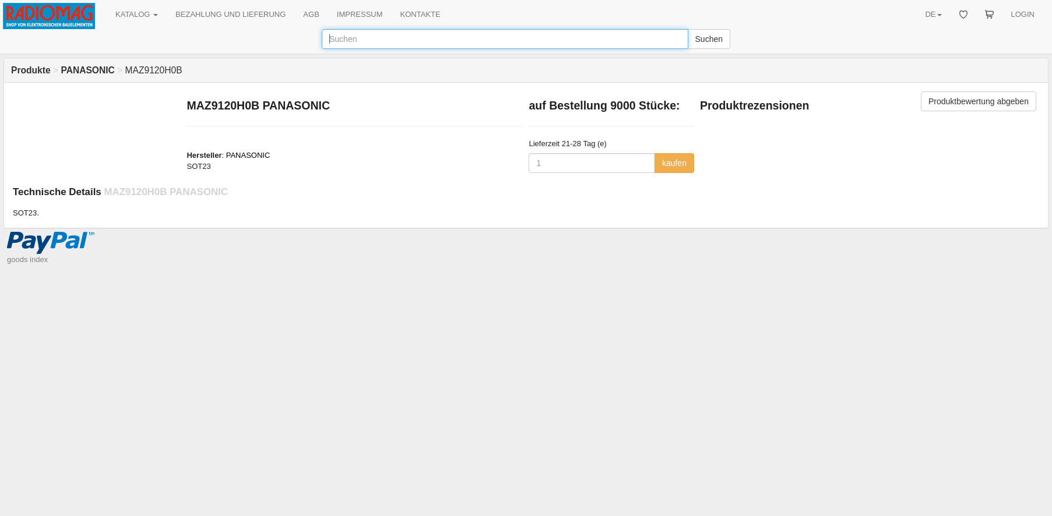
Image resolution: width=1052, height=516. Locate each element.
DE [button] (933, 14)
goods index (27, 259)
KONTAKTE (420, 14)
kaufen (674, 163)
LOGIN (1023, 14)
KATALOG (136, 14)
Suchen (709, 39)
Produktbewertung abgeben (978, 101)
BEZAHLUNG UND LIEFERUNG (230, 14)
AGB (311, 14)
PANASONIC (248, 155)
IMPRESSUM (360, 14)
